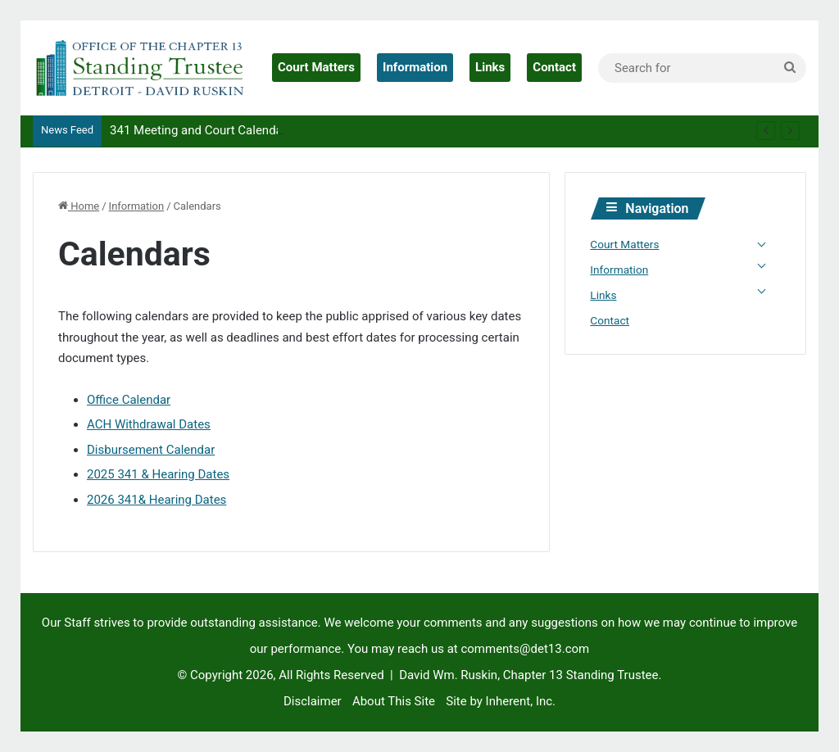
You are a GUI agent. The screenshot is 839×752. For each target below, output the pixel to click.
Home (78, 206)
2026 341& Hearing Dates (156, 499)
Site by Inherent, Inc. (501, 701)
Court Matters (316, 67)
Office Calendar (128, 399)
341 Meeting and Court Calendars (201, 130)
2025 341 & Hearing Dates (158, 474)
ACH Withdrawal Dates (149, 424)
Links (490, 67)
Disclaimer (312, 701)
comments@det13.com (524, 648)
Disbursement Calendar (151, 449)
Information (415, 67)
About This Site (393, 701)
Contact (554, 67)
